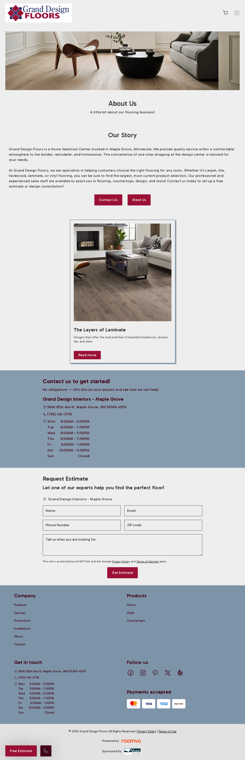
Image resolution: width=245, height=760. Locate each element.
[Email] (163, 510)
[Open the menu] (237, 13)
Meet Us (139, 200)
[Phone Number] (82, 525)
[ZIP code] (163, 525)
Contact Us (108, 200)
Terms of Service (147, 561)
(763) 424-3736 (59, 414)
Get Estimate (122, 572)
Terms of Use (168, 731)
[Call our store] (45, 750)
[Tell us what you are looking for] (122, 545)
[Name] (82, 510)
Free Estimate (21, 751)
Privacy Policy (121, 561)
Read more (87, 355)
